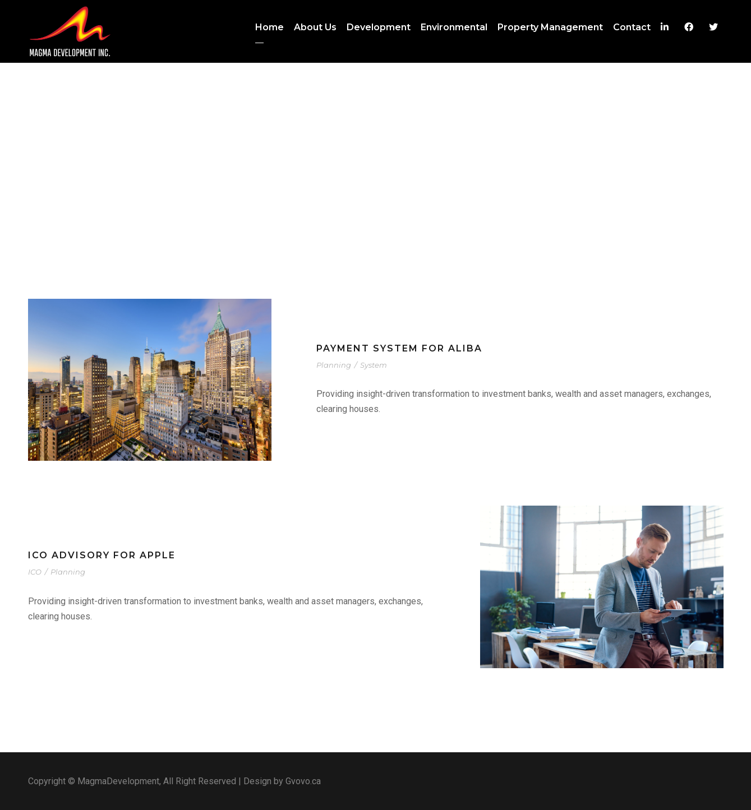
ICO (35, 571)
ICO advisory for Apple (102, 555)
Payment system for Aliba (399, 348)
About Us (315, 27)
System (373, 364)
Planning (333, 364)
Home (269, 27)
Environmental (454, 27)
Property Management (550, 27)
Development (379, 27)
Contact (632, 27)
